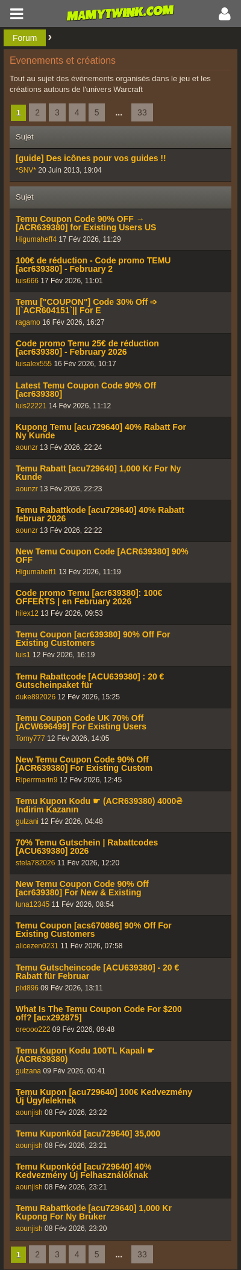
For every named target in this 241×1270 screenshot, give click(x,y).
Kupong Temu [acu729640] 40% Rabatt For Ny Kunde (101, 431)
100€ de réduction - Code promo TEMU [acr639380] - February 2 (93, 265)
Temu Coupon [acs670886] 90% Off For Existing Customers (94, 930)
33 (142, 112)
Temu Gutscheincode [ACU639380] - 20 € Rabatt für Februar (97, 972)
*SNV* (26, 170)
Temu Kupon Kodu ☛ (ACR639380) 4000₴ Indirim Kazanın (99, 805)
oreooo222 (33, 1029)
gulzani (27, 821)
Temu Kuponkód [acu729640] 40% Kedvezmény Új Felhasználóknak (83, 1171)
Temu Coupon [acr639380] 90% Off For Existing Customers (93, 639)
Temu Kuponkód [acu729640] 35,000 (88, 1133)
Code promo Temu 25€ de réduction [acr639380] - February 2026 (87, 348)
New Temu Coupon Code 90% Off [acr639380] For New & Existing (82, 888)
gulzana (28, 1071)
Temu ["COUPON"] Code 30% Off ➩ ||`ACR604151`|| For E (86, 306)
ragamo (28, 322)
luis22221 (31, 406)
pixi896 (27, 988)
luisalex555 (34, 364)
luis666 (27, 281)
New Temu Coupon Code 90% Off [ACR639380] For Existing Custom (84, 764)
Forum (25, 38)
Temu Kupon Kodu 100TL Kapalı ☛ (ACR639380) (85, 1055)
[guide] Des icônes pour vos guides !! (91, 158)
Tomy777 (30, 738)
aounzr (27, 447)
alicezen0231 (37, 946)
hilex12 (27, 613)
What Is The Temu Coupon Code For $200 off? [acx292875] (99, 1013)
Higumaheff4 (36, 239)
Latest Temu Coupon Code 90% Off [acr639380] (86, 390)
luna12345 (32, 904)
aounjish (29, 1112)
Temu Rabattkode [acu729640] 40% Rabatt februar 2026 (100, 514)
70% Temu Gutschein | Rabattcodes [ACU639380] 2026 (87, 847)
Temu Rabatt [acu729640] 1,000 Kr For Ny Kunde (98, 473)
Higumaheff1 (36, 572)
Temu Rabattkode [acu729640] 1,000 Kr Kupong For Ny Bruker (94, 1212)
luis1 (23, 655)
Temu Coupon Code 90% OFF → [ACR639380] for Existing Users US (86, 223)
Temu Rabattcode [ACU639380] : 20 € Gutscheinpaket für (90, 681)
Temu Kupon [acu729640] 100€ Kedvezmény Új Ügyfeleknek (104, 1096)
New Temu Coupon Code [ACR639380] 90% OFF (102, 556)
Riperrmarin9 (36, 780)
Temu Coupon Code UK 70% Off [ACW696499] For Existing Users (81, 722)
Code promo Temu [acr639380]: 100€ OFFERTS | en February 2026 (89, 597)
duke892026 (35, 697)
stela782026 (35, 863)
